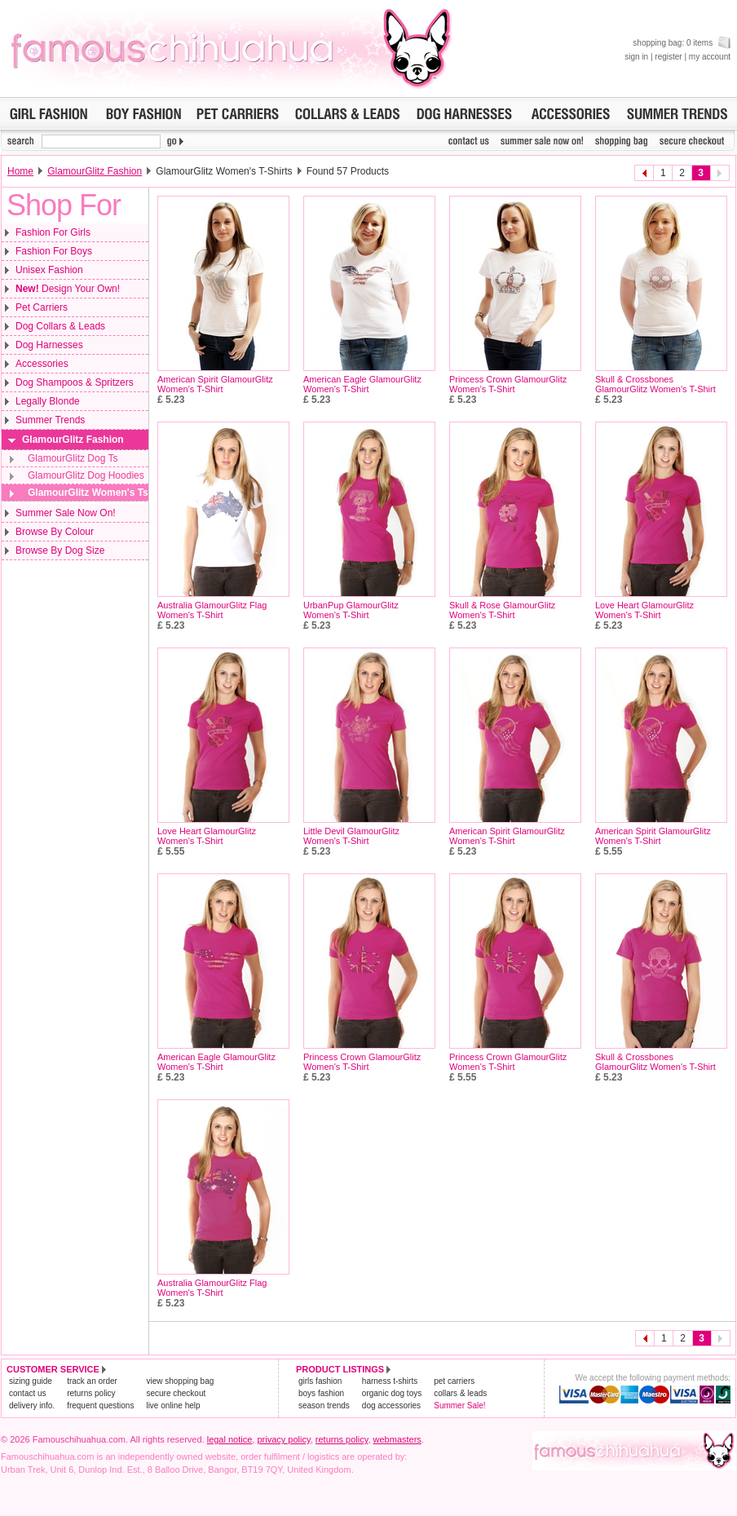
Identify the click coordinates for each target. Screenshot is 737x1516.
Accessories (41, 363)
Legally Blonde (47, 401)
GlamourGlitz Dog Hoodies (86, 475)
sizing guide (30, 1381)
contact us (27, 1393)
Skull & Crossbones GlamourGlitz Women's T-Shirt (655, 384)
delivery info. (32, 1405)
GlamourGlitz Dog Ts (72, 458)
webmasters (397, 1439)
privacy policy (283, 1439)
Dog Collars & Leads (60, 326)
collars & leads (460, 1393)
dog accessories (391, 1405)
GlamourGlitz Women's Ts (88, 492)
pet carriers (454, 1381)
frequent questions (100, 1405)
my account (709, 56)
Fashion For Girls (52, 232)
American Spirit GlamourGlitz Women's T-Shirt (215, 384)
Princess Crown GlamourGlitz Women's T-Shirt (508, 384)
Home (20, 171)
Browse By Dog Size (59, 550)
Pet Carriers (41, 307)
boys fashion (321, 1393)
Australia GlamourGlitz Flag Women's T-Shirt (212, 610)
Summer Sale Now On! (65, 513)
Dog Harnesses (49, 345)
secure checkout (175, 1393)
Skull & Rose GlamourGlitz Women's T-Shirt (502, 610)
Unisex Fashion (49, 270)
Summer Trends (50, 420)
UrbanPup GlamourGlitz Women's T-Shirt (351, 610)
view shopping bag (180, 1381)
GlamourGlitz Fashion (94, 171)
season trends (324, 1405)
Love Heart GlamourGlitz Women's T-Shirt (644, 610)
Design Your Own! (67, 288)
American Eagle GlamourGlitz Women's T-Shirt (362, 384)
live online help (173, 1405)
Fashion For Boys (53, 251)
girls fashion (320, 1381)
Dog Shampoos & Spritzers (74, 382)
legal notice (230, 1439)
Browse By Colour (54, 531)
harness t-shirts (389, 1381)
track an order (92, 1381)
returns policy (91, 1393)
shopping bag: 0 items (681, 42)
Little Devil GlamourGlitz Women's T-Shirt (351, 836)
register (668, 56)
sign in (636, 56)
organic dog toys (391, 1393)
